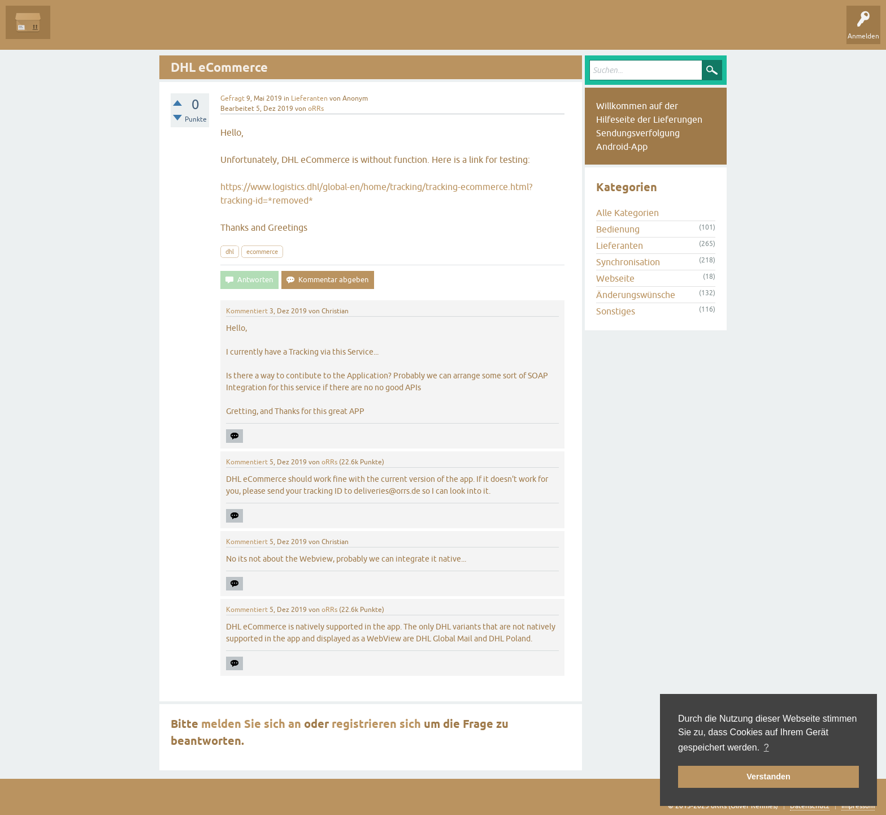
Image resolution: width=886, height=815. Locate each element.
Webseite (615, 278)
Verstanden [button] (768, 776)
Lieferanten (309, 98)
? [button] (766, 747)
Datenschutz (809, 806)
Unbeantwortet (131, 30)
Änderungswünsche (635, 295)
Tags (180, 30)
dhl (229, 251)
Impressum (858, 806)
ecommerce (262, 251)
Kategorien (221, 30)
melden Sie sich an (251, 724)
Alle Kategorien (627, 213)
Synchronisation (628, 262)
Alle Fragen (76, 30)
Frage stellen (271, 30)
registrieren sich (376, 724)
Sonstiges (615, 311)
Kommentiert (247, 311)
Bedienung (618, 229)
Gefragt (232, 98)
